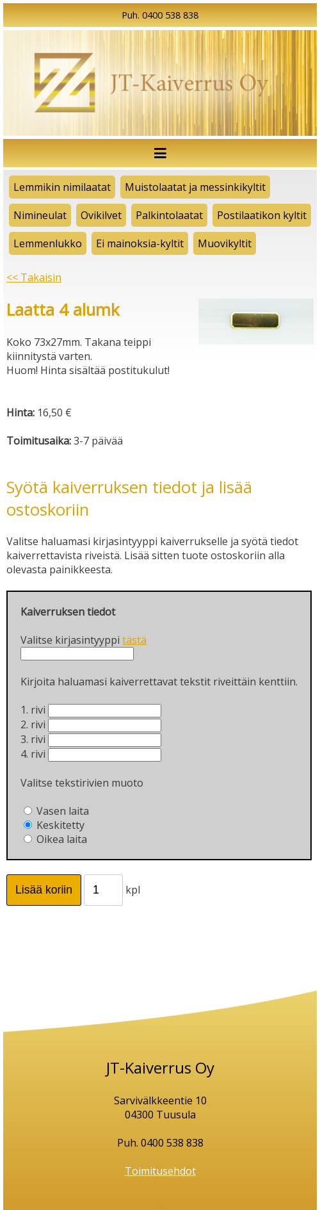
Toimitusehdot (160, 1171)
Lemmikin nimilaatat (62, 187)
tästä (134, 640)
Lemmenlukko (47, 243)
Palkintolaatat (169, 215)
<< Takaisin (33, 277)
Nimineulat (40, 215)
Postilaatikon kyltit (262, 215)
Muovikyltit (225, 243)
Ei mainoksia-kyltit (140, 243)
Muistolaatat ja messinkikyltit (195, 187)
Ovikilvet (101, 215)
